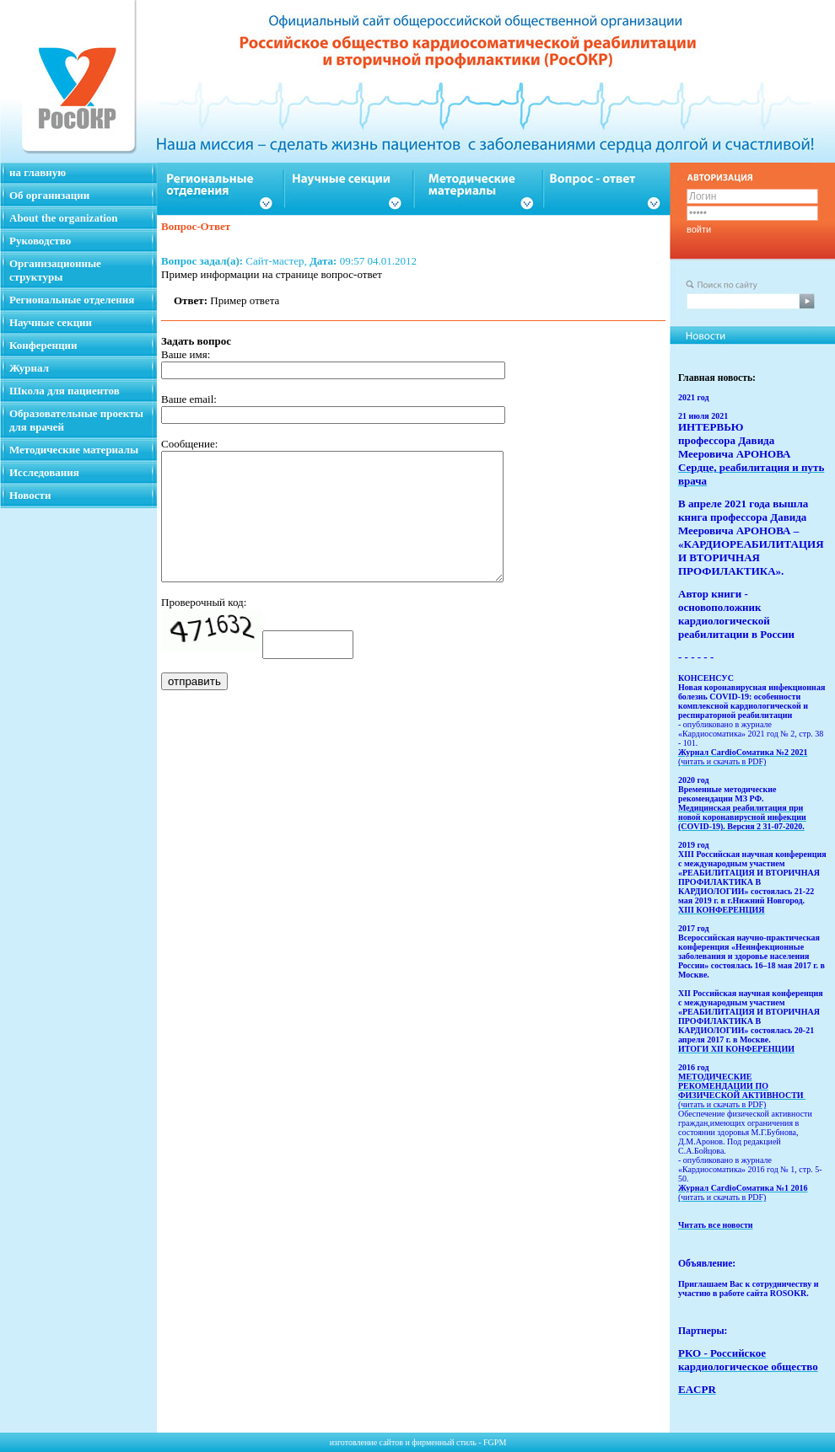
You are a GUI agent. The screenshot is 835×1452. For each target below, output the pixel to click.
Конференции (43, 345)
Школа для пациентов (64, 390)
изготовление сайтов (366, 1442)
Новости (30, 495)
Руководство (40, 240)
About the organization (63, 218)
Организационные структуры (55, 270)
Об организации (49, 195)
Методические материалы (73, 449)
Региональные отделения (71, 299)
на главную (37, 172)
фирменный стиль (444, 1442)
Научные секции (50, 322)
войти (699, 229)
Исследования (44, 472)
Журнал (29, 368)
